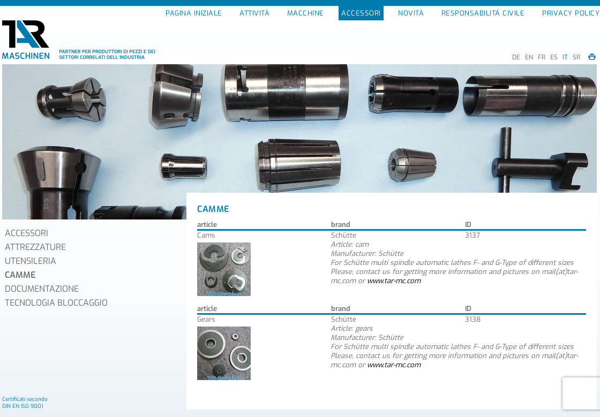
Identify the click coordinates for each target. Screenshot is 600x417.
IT (565, 57)
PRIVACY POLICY (570, 13)
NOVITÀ (411, 13)
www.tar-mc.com (394, 280)
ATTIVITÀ (254, 13)
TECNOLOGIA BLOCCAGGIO (56, 302)
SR (576, 57)
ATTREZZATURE (35, 247)
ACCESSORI (361, 13)
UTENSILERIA (30, 261)
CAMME (20, 274)
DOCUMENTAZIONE (42, 288)
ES (554, 57)
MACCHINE (305, 13)
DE (516, 57)
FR (541, 57)
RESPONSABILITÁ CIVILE (483, 13)
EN (529, 57)
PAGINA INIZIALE (194, 13)
